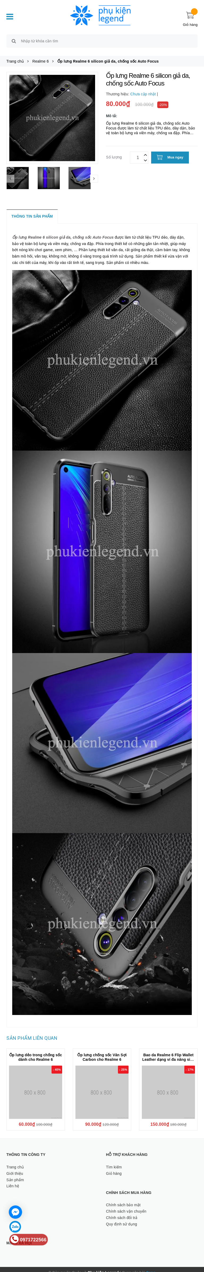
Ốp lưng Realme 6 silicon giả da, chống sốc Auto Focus (63, 231)
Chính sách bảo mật (123, 1199)
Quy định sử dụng (121, 1218)
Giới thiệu (14, 1167)
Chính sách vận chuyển (126, 1205)
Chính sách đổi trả (122, 1211)
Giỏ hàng (114, 1167)
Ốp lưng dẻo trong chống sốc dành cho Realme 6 (35, 1051)
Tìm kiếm (114, 1161)
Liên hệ (12, 1180)
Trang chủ (15, 1161)
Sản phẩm (15, 1174)
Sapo (150, 1266)
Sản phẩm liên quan (31, 1032)
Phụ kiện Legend (103, 1266)
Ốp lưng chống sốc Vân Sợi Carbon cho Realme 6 (101, 1051)
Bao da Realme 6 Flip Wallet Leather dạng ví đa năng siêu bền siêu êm (168, 1053)
